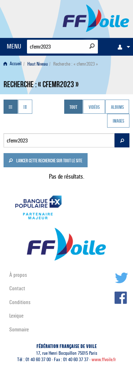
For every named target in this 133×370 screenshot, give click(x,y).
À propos (18, 274)
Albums (117, 107)
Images (118, 121)
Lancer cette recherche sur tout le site (45, 161)
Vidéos (94, 107)
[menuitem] (122, 47)
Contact (17, 288)
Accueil (13, 64)
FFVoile (95, 18)
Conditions (20, 302)
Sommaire (19, 329)
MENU (14, 46)
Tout (73, 107)
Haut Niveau (37, 64)
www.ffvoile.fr (104, 360)
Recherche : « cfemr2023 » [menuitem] (75, 64)
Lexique (16, 315)
